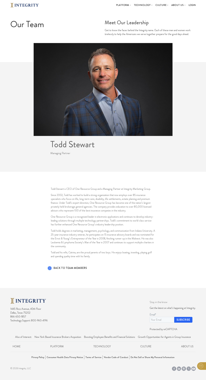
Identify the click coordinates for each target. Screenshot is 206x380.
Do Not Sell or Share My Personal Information (153, 357)
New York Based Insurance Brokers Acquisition (57, 337)
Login (192, 5)
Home (16, 346)
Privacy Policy (37, 357)
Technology (142, 5)
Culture (161, 5)
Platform (122, 5)
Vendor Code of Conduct (116, 357)
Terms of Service (93, 357)
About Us (177, 5)
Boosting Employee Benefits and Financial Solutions (109, 337)
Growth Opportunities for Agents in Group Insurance (164, 337)
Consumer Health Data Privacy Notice (65, 357)
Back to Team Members (66, 268)
